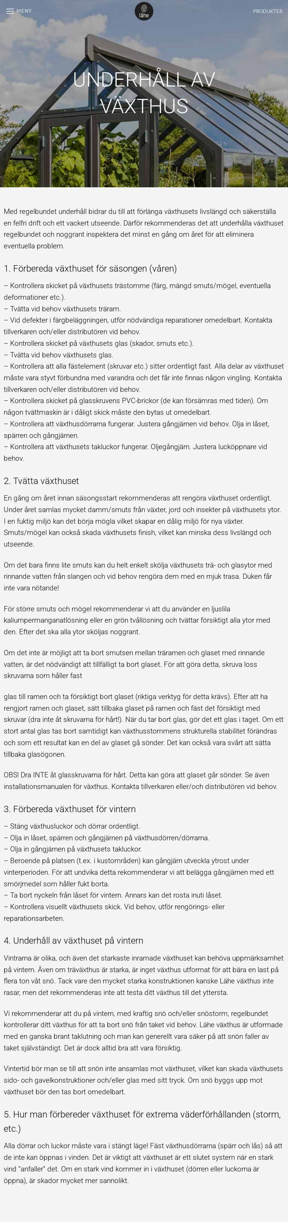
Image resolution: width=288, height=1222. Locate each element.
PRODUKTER (267, 11)
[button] (19, 11)
